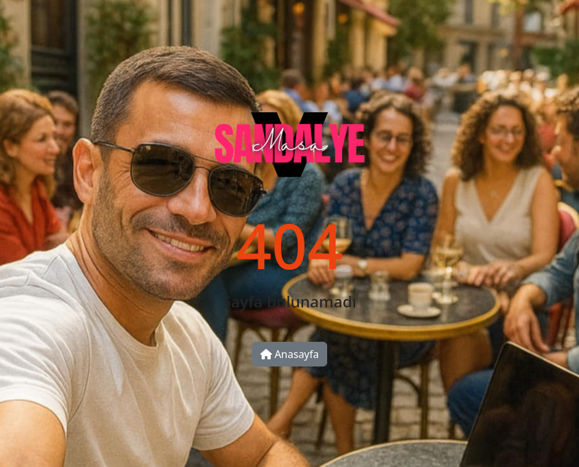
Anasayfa (289, 354)
